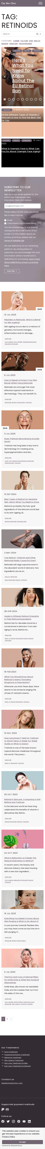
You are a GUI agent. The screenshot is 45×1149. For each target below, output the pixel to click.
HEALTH (37, 41)
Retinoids (15, 344)
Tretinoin (29, 402)
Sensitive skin (9, 463)
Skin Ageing (16, 1004)
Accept (22, 1142)
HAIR (31, 41)
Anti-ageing (9, 342)
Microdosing (22, 461)
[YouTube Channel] (24, 1121)
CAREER (16, 41)
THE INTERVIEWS (25, 44)
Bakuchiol (17, 880)
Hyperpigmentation (29, 342)
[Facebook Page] (2, 1121)
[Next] (4, 76)
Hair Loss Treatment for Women (17, 1066)
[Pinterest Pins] (18, 1121)
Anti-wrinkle (18, 342)
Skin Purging (21, 941)
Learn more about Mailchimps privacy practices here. (22, 262)
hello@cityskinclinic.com (12, 1083)
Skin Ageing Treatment (14, 1060)
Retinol (14, 402)
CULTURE (24, 41)
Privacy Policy (8, 1136)
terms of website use (14, 240)
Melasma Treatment (12, 1058)
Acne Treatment (11, 1052)
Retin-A (7, 638)
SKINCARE (13, 44)
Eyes (6, 580)
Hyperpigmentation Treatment (17, 1055)
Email (9, 220)
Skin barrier (21, 402)
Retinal (7, 521)
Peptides (8, 344)
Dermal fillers (18, 1002)
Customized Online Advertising (21, 223)
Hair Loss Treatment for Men (16, 1063)
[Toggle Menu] (40, 3)
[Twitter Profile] (8, 1121)
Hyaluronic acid (28, 1002)
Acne (6, 461)
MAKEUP (4, 44)
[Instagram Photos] (13, 1121)
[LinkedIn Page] (29, 1121)
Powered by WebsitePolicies (12, 1145)
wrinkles (30, 1004)
